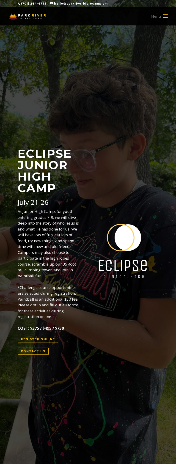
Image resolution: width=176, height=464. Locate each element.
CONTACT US (33, 351)
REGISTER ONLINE (38, 339)
